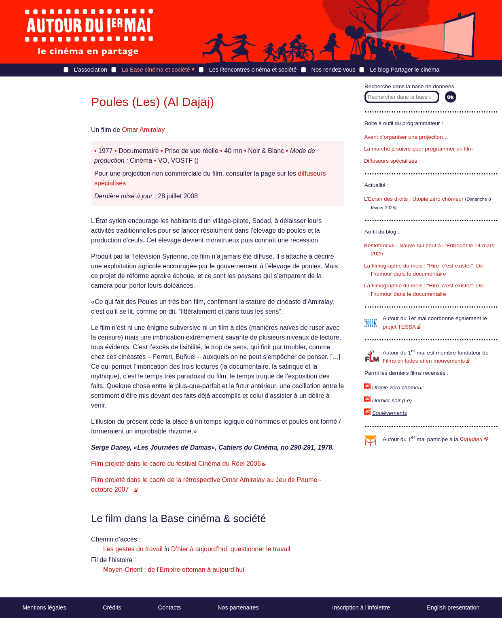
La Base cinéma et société (156, 69)
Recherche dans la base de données (409, 86)
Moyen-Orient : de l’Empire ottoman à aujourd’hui (173, 569)
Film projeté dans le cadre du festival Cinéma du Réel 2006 (176, 463)
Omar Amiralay (143, 129)
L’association (90, 69)
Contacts (169, 607)
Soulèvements (389, 413)
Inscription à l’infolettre (361, 607)
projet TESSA (399, 327)
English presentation (453, 607)
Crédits (112, 607)
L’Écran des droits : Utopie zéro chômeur (414, 199)
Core (471, 439)
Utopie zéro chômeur (397, 387)
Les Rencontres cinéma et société (253, 69)
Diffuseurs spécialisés (390, 161)
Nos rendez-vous (333, 69)
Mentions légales (44, 607)
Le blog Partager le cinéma (404, 69)
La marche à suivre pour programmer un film (418, 149)
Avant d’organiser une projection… (406, 137)
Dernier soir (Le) (392, 400)
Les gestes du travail (133, 549)
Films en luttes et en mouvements (424, 361)
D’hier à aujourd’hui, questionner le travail (230, 549)
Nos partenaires (238, 607)
